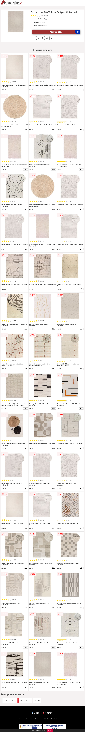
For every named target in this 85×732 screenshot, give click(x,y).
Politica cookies (59, 719)
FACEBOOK (36, 713)
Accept (50, 730)
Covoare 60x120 (25, 700)
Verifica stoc (65, 32)
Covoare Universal (10, 700)
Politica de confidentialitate (43, 719)
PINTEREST (47, 713)
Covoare (37, 700)
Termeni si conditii (25, 719)
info (26, 90)
